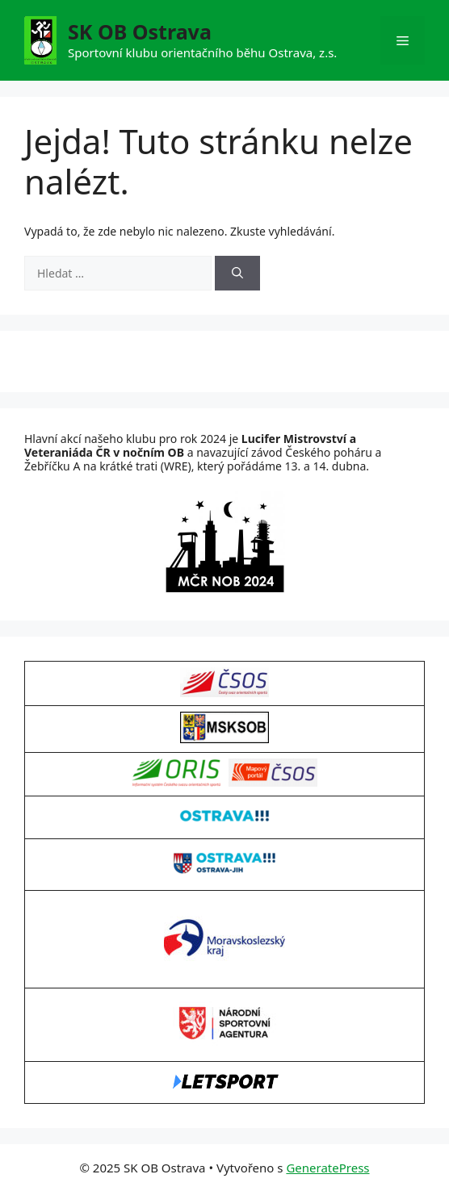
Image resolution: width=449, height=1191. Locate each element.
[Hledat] (237, 273)
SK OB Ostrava (140, 31)
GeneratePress (327, 1168)
